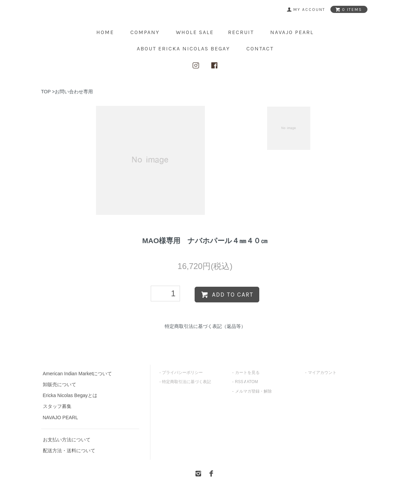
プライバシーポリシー (182, 372)
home (105, 32)
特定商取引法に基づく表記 (186, 381)
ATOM (252, 381)
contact (260, 48)
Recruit (241, 32)
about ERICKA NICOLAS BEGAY (183, 48)
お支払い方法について (67, 439)
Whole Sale (195, 32)
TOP (46, 91)
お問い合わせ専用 (74, 91)
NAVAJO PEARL (292, 32)
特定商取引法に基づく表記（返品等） (205, 326)
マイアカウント (322, 372)
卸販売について (59, 384)
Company (145, 32)
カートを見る (247, 372)
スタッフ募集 (57, 406)
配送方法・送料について (69, 450)
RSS (239, 381)
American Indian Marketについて (77, 373)
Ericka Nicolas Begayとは (70, 395)
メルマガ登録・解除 (253, 391)
